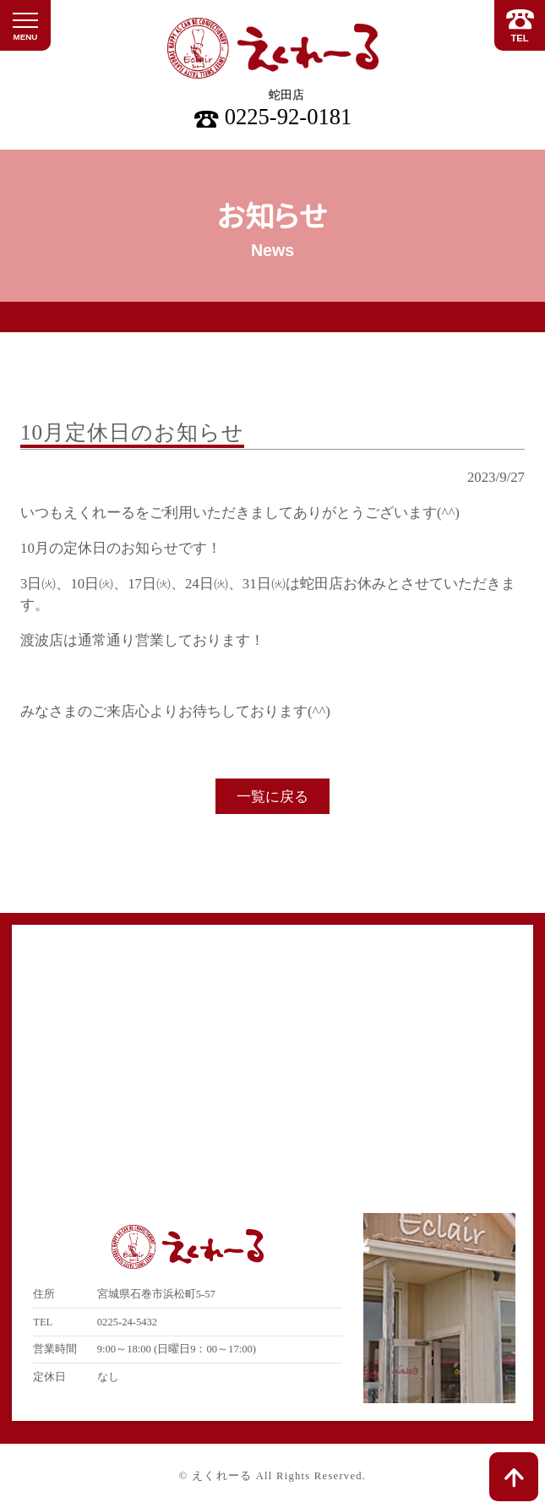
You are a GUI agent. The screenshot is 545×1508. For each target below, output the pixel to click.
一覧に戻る (272, 797)
